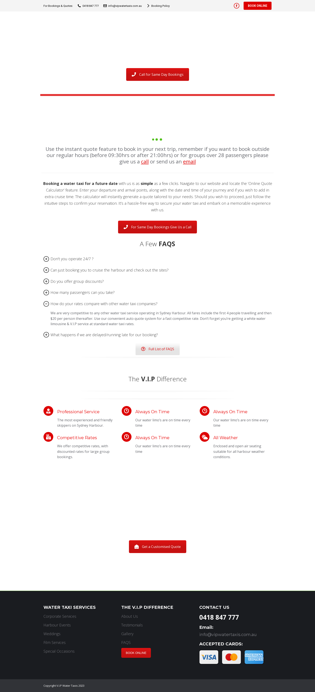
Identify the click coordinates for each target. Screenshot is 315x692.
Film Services (54, 642)
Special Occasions (59, 651)
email (189, 161)
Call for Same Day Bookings (158, 74)
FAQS (126, 642)
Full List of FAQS (157, 349)
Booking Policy (158, 6)
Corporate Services (59, 616)
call (145, 161)
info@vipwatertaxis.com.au (122, 6)
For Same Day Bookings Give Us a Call (157, 227)
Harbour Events (57, 625)
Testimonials (132, 625)
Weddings (52, 633)
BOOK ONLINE (136, 653)
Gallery (127, 633)
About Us (129, 616)
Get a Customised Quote (157, 546)
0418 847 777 (88, 6)
